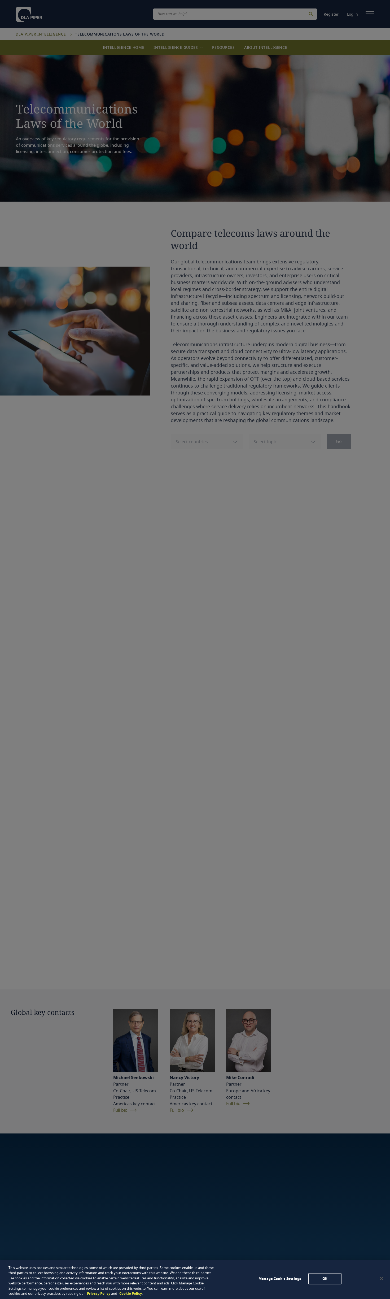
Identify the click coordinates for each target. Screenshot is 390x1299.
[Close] (381, 1278)
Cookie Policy (130, 1293)
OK (324, 1278)
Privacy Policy (98, 1293)
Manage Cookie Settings (279, 1278)
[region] (195, 1279)
